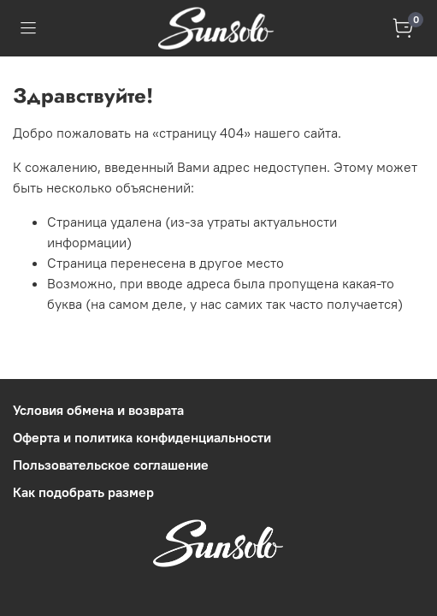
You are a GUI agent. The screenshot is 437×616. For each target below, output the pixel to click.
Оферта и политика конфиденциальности (142, 437)
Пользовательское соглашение (111, 464)
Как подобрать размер (83, 491)
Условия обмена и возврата (98, 409)
